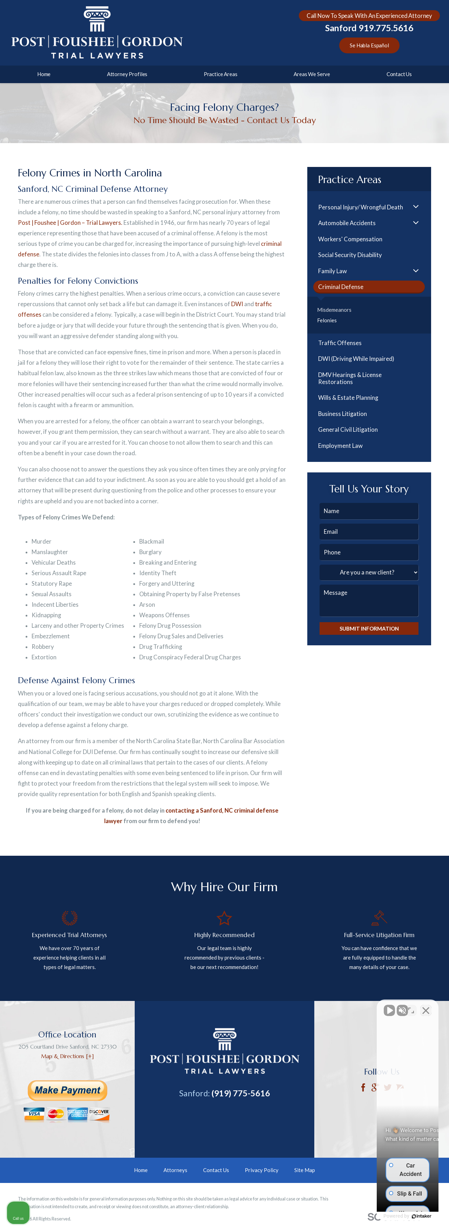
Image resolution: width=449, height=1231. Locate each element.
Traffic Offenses (340, 343)
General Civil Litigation (348, 429)
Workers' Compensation (350, 239)
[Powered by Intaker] (389, 1216)
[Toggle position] (411, 1007)
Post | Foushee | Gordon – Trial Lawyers (69, 222)
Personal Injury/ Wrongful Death (360, 207)
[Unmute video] (324, 1007)
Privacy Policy (262, 1170)
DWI (237, 304)
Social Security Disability (350, 254)
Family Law (332, 271)
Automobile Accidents (347, 223)
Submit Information (369, 628)
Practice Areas (220, 74)
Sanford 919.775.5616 (369, 27)
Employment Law (340, 445)
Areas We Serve (312, 74)
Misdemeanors (334, 310)
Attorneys (175, 1170)
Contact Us (399, 74)
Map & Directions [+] (67, 1056)
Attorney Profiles (127, 74)
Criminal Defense (340, 286)
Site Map (304, 1170)
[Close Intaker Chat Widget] (425, 1007)
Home (44, 74)
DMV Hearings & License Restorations (350, 378)
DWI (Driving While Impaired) (356, 358)
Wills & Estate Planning (348, 397)
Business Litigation (342, 413)
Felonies (327, 320)
